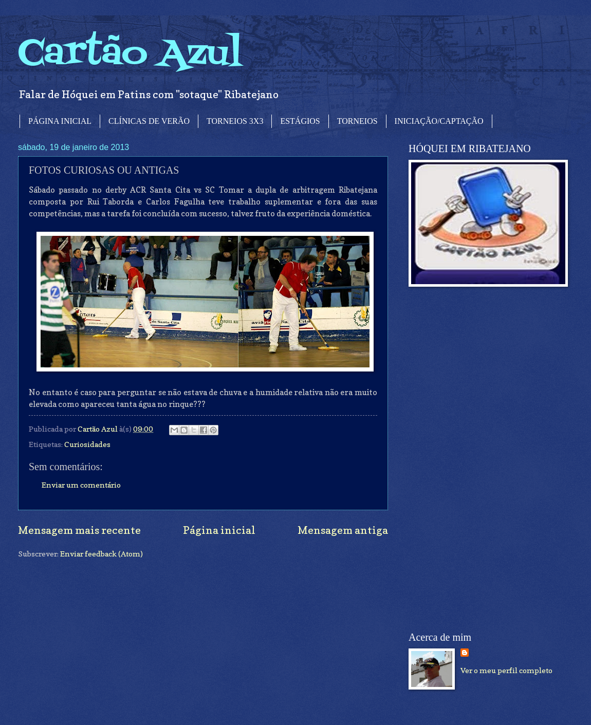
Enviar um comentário (81, 484)
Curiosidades (87, 444)
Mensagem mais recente (79, 530)
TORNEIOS (357, 121)
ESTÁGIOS (300, 121)
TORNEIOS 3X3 (235, 121)
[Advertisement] (471, 459)
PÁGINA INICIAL (59, 121)
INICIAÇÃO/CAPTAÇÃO (439, 121)
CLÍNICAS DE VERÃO (149, 121)
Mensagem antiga (343, 530)
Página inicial (219, 530)
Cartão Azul (130, 54)
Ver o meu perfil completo (506, 670)
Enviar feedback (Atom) (101, 553)
